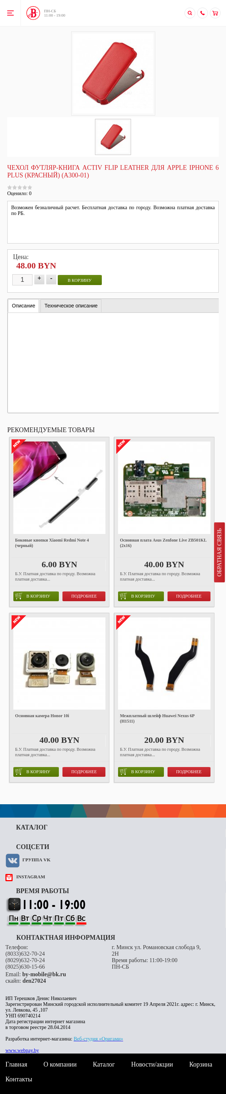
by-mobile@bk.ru (44, 974)
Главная (16, 1064)
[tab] (23, 306)
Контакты (18, 1079)
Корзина (200, 1064)
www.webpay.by (22, 1050)
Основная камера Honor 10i (42, 715)
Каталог (104, 1064)
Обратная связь (219, 552)
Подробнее (84, 596)
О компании (60, 1064)
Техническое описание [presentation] (70, 306)
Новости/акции (152, 1064)
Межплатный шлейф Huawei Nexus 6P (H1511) (157, 718)
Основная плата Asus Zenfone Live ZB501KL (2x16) (163, 543)
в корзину (80, 280)
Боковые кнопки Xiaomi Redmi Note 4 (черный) (52, 543)
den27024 (34, 981)
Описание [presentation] (23, 306)
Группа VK (36, 859)
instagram (30, 876)
